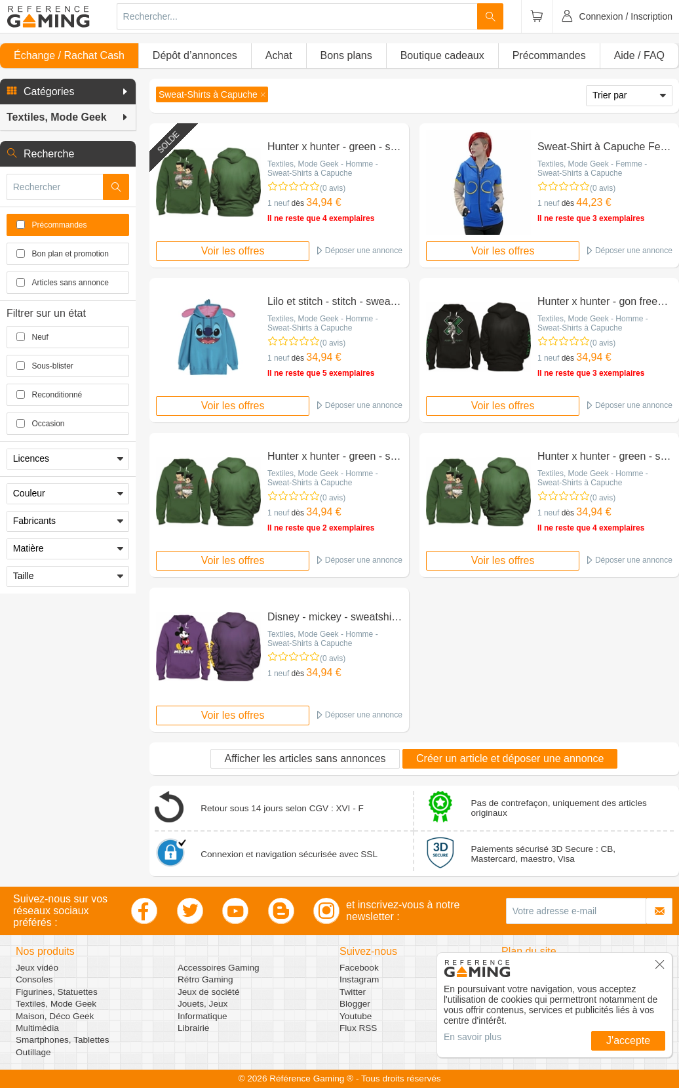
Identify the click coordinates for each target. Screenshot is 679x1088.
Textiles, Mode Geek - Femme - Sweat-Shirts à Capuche (592, 168)
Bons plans (346, 55)
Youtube (356, 1016)
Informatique (202, 1016)
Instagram (359, 979)
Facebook (359, 968)
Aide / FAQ (639, 55)
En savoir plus (472, 1037)
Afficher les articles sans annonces (304, 758)
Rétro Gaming (205, 979)
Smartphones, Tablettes (62, 1040)
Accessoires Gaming (219, 968)
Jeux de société (208, 992)
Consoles (34, 979)
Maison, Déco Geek (55, 1016)
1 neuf (278, 203)
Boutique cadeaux (442, 55)
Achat (278, 55)
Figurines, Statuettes (57, 992)
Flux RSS (358, 1028)
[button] (68, 92)
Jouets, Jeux (202, 1004)
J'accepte (628, 1040)
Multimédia (37, 1028)
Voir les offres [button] (233, 250)
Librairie (193, 1028)
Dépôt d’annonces (195, 55)
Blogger (355, 1004)
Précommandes (549, 55)
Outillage (33, 1052)
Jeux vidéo (37, 968)
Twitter (353, 992)
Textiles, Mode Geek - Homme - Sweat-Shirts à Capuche (322, 168)
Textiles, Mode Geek (56, 1004)
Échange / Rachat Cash (69, 55)
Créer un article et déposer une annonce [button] (510, 758)
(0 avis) (332, 188)
